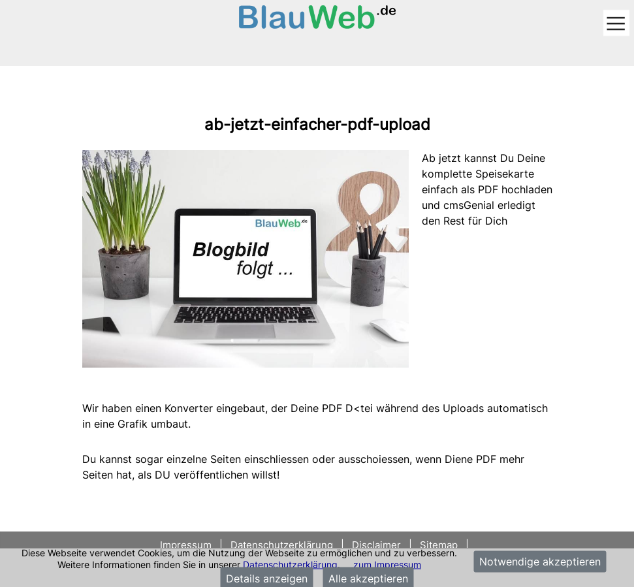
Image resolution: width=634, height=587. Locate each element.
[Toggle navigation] (616, 24)
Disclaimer (376, 545)
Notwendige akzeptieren (540, 561)
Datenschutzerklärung (290, 563)
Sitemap (439, 545)
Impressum (187, 545)
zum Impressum (387, 563)
